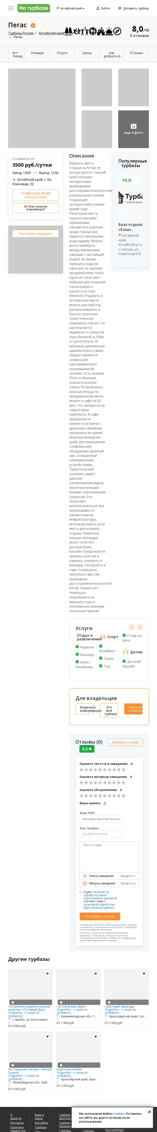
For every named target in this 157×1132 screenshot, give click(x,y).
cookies (119, 1113)
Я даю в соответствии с (100, 898)
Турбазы (41, 1126)
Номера (37, 53)
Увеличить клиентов (136, 709)
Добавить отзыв (125, 741)
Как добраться (112, 54)
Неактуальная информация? (35, 207)
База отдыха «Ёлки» (130, 227)
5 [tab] (139, 212)
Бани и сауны (39, 1115)
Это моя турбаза (110, 710)
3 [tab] (131, 212)
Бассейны (41, 1121)
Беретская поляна (69, 1068)
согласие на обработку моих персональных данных (99, 894)
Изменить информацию (87, 709)
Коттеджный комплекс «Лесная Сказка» (30, 1070)
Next (140, 627)
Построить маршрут (35, 233)
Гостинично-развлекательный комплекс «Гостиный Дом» (29, 1006)
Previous (131, 627)
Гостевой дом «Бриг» (71, 1005)
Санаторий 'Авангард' (120, 1005)
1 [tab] (122, 212)
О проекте (16, 1115)
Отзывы (136, 53)
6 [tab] (131, 217)
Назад (18, 56)
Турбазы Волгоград (66, 1115)
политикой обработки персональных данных (99, 904)
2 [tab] (127, 212)
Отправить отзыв (100, 915)
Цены (86, 53)
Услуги (62, 53)
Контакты (17, 1121)
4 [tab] (135, 212)
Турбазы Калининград (67, 1123)
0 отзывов (139, 35)
